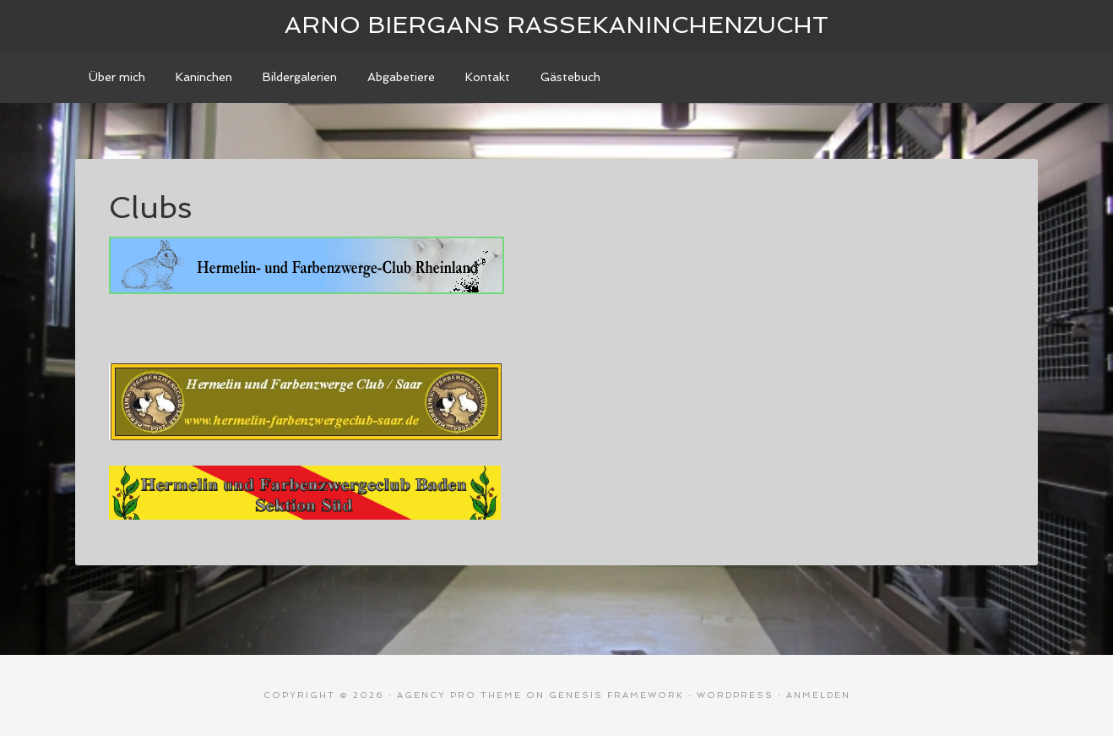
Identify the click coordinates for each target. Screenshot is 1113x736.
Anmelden (818, 695)
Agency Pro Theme (459, 695)
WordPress (735, 695)
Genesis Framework (616, 695)
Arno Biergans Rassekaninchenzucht (556, 25)
